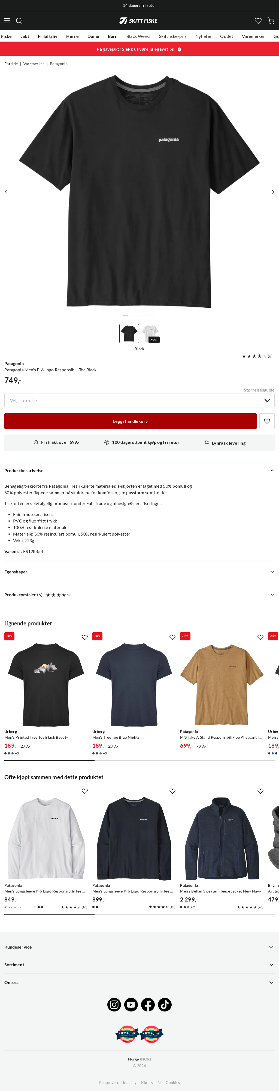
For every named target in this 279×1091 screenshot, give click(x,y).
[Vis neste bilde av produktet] (272, 191)
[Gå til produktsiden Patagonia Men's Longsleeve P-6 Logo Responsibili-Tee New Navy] (134, 839)
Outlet (226, 36)
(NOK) (139, 1059)
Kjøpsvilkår (151, 1082)
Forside (11, 64)
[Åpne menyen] (7, 21)
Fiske (6, 36)
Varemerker (253, 36)
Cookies (173, 1082)
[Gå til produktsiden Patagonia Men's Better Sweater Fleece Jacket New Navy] (222, 839)
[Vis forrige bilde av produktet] (6, 191)
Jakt (25, 36)
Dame (93, 36)
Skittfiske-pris (173, 36)
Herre (72, 36)
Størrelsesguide (259, 389)
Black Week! (138, 36)
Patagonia (59, 64)
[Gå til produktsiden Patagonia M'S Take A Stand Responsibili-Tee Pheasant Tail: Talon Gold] (222, 685)
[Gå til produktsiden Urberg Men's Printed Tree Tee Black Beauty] (46, 685)
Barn (112, 36)
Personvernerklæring (118, 1082)
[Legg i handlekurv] (130, 421)
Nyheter (203, 36)
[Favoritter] (258, 20)
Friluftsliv (48, 36)
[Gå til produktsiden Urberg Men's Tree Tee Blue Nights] (134, 685)
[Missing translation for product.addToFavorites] (267, 421)
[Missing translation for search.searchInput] (19, 21)
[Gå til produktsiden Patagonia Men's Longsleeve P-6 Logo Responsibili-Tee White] (46, 839)
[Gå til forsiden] (138, 20)
